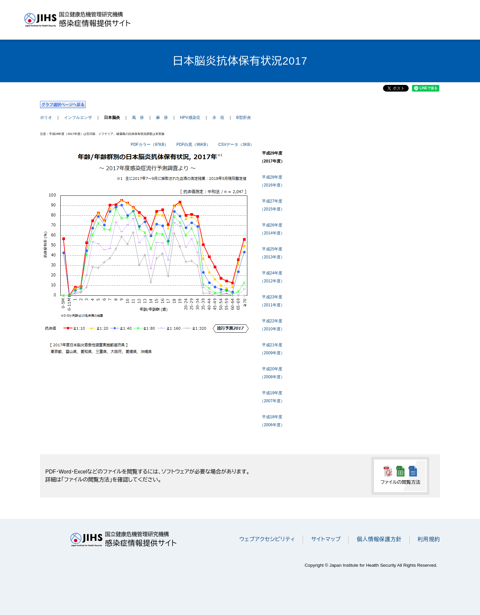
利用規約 (429, 539)
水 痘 (218, 117)
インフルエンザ (78, 117)
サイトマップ (326, 539)
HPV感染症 (190, 117)
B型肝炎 (243, 117)
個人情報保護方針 (379, 539)
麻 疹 (162, 117)
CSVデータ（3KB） (236, 144)
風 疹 (138, 117)
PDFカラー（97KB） (149, 144)
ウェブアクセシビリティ (267, 539)
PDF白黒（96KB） (193, 144)
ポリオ (46, 117)
